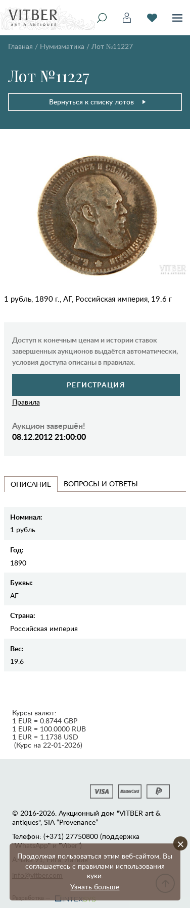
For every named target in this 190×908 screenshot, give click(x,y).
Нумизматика (62, 46)
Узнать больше (94, 886)
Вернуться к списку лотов (98, 101)
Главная (20, 46)
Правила (26, 402)
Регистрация (96, 384)
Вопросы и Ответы (101, 483)
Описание (31, 484)
